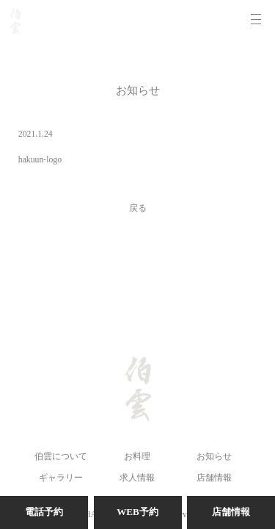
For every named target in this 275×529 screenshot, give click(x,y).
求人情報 (137, 478)
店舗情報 (214, 478)
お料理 (137, 456)
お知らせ (214, 456)
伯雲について (60, 456)
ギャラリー (61, 478)
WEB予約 (137, 511)
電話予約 (44, 511)
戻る (138, 208)
